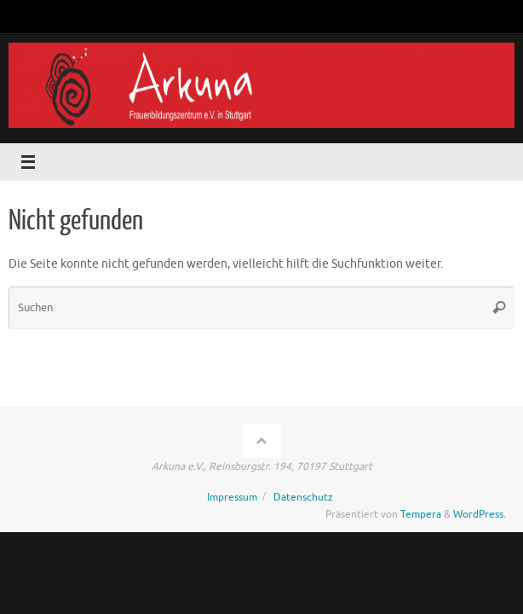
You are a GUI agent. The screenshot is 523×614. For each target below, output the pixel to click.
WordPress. (479, 514)
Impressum (232, 497)
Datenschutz (303, 497)
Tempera (420, 514)
